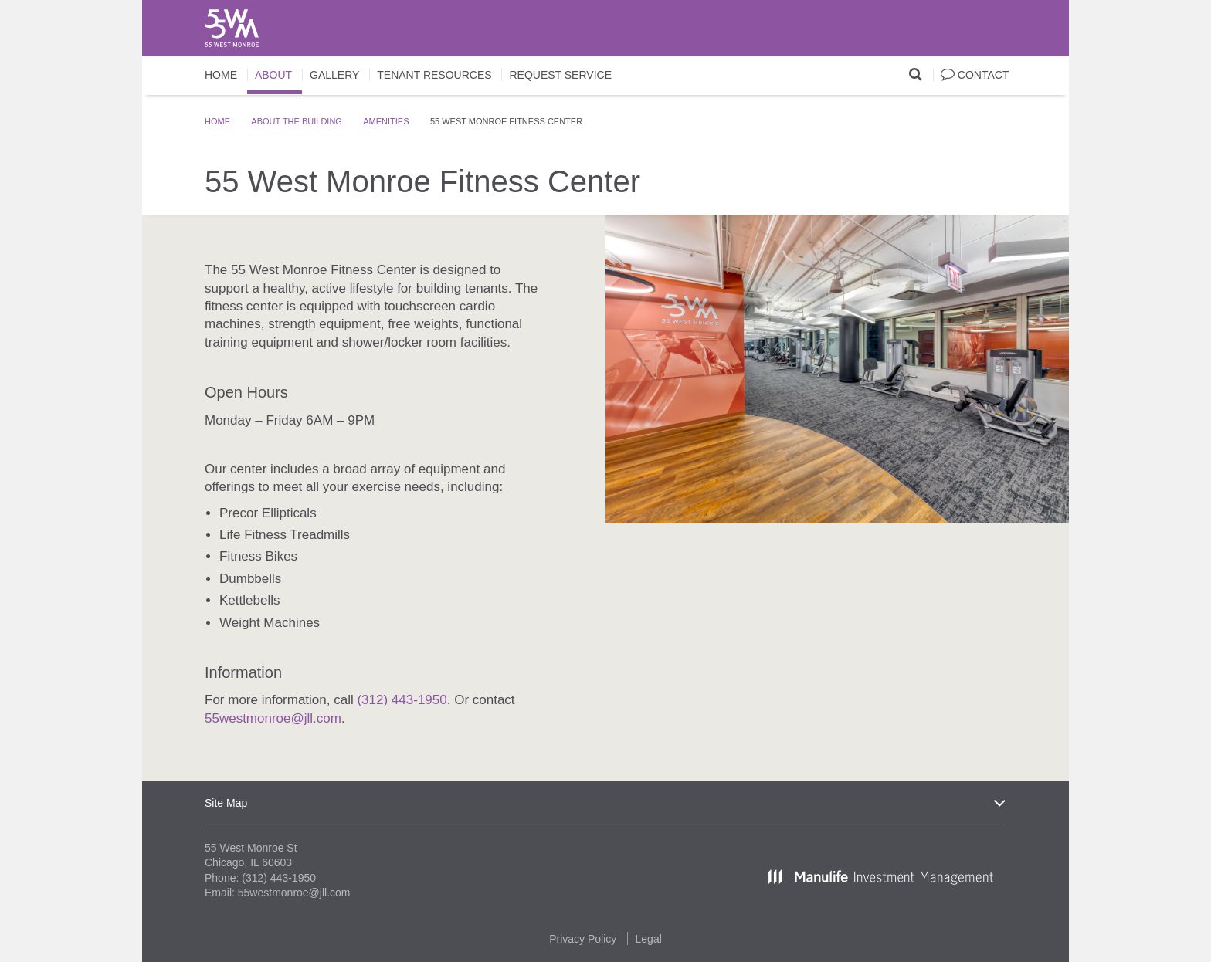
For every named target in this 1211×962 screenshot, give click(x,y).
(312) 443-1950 (401, 700)
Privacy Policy (582, 939)
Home (217, 121)
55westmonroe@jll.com (273, 718)
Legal (649, 939)
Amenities (386, 121)
